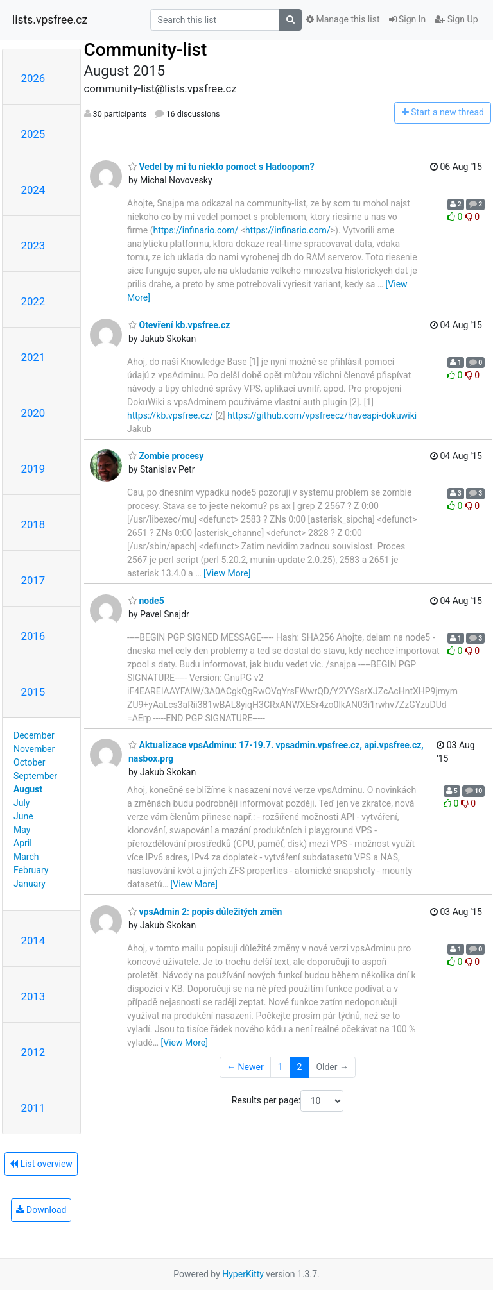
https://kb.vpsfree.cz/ (170, 415)
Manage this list (342, 19)
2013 (33, 996)
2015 (33, 691)
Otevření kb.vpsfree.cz (179, 325)
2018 (33, 524)
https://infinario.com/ (195, 230)
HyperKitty (243, 1274)
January (29, 883)
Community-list (145, 49)
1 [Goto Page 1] (280, 1067)
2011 (33, 1108)
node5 (146, 601)
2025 (33, 134)
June (23, 816)
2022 (33, 301)
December (34, 735)
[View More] (226, 573)
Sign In (407, 19)
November (34, 749)
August (27, 789)
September (35, 776)
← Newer (245, 1067)
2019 (33, 468)
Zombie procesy (165, 456)
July (21, 803)
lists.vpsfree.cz (49, 19)
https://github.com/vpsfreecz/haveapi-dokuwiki (322, 415)
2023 (33, 245)
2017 (33, 580)
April (22, 843)
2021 (33, 357)
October (29, 762)
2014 (33, 940)
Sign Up (456, 19)
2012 (33, 1052)
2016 (33, 636)
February (30, 870)
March (26, 856)
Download (41, 1210)
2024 (33, 189)
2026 (33, 78)
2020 (33, 412)
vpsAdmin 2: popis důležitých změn (205, 912)
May (21, 830)
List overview (41, 1164)
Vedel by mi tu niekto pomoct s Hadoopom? (221, 167)
